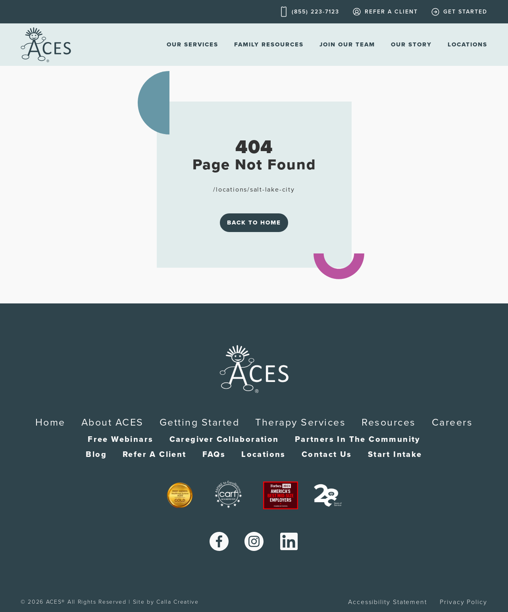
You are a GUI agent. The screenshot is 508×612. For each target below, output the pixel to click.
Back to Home (254, 222)
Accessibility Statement (387, 602)
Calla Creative (177, 602)
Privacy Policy (463, 602)
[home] (46, 45)
